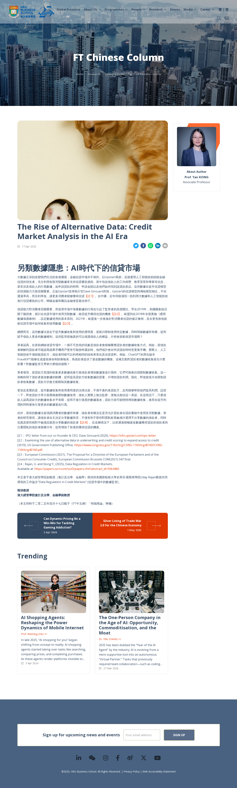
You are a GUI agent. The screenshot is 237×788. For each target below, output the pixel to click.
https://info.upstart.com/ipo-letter (132, 436)
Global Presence (68, 9)
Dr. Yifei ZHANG (110, 639)
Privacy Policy (132, 771)
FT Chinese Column (148, 74)
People (139, 9)
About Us (92, 9)
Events (175, 9)
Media (190, 9)
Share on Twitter (136, 245)
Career (207, 9)
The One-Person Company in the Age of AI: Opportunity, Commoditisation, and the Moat (130, 625)
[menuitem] (220, 10)
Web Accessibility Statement (159, 771)
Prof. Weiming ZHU (34, 634)
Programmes (116, 9)
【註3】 (66, 323)
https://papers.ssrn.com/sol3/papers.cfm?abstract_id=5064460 (76, 469)
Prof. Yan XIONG (197, 177)
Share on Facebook (143, 245)
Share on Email (165, 245)
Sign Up (191, 735)
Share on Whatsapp (150, 245)
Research (158, 9)
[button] (219, 18)
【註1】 (89, 296)
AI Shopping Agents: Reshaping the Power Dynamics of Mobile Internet (52, 622)
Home (80, 74)
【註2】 (116, 314)
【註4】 (84, 422)
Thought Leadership (118, 74)
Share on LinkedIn (158, 245)
